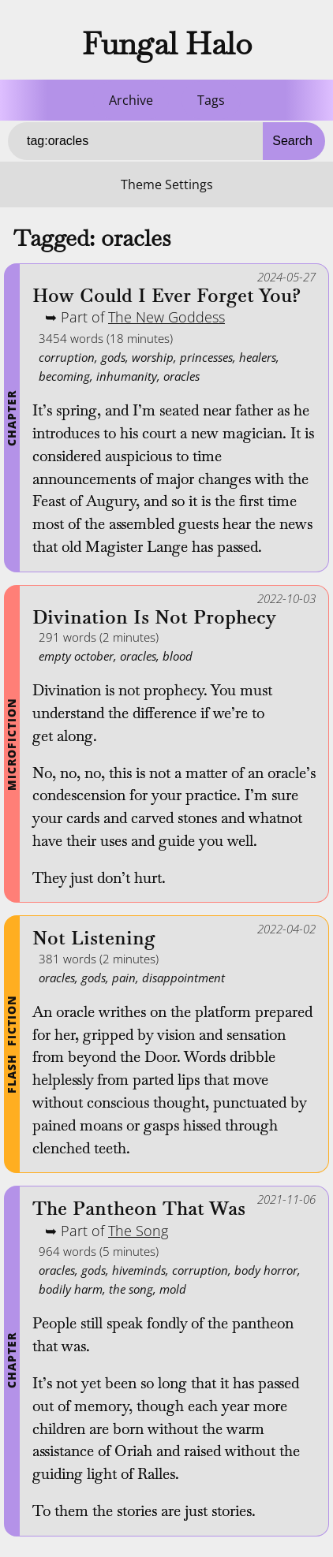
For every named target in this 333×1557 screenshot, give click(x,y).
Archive (131, 100)
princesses (206, 357)
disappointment (183, 977)
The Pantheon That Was (138, 1209)
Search (292, 140)
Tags (211, 100)
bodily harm (71, 1289)
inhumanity (126, 376)
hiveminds (139, 1270)
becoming (64, 376)
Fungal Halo (167, 43)
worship (153, 357)
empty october (76, 656)
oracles (181, 376)
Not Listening (93, 938)
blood (178, 656)
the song (131, 1289)
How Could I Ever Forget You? (166, 296)
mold (172, 1289)
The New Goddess (166, 316)
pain (124, 977)
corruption (67, 357)
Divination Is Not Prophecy (154, 618)
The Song (138, 1230)
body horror (265, 1270)
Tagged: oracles (91, 238)
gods (113, 357)
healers (257, 357)
